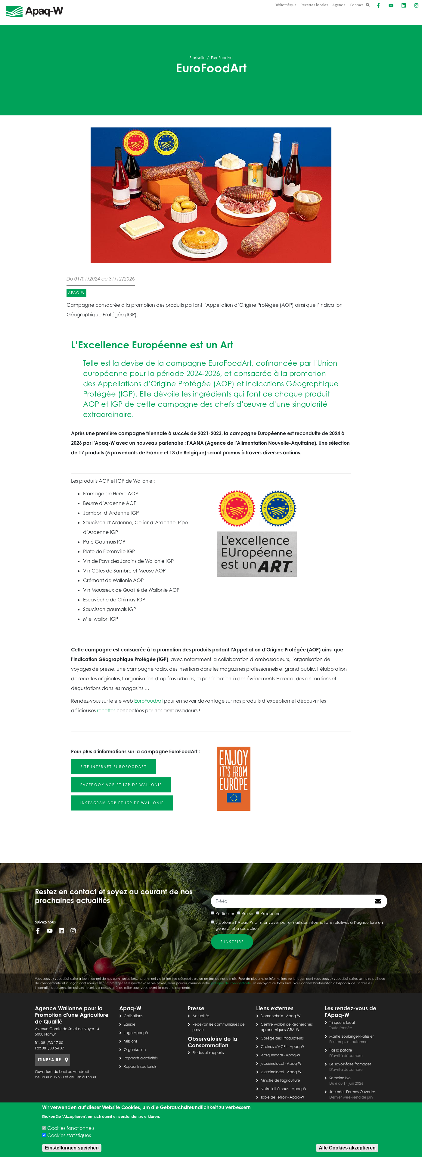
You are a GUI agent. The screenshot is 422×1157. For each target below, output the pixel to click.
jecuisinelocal (272, 1063)
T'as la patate (340, 1050)
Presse (247, 913)
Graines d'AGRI (274, 1046)
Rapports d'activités (141, 1058)
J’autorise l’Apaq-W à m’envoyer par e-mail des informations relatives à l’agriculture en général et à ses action (299, 925)
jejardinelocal (272, 1072)
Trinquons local (342, 1022)
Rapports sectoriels (140, 1066)
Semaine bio (340, 1078)
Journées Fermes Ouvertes (352, 1092)
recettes (106, 710)
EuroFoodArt (148, 701)
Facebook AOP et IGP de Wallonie (121, 784)
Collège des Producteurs (282, 1038)
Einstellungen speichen (72, 1147)
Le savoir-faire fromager (350, 1064)
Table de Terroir (274, 1097)
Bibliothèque (285, 5)
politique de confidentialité (231, 983)
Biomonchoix (272, 1016)
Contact (356, 5)
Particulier (225, 913)
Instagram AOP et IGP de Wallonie (122, 802)
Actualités (200, 1016)
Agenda (339, 5)
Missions (130, 1041)
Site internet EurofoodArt (113, 766)
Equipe (129, 1024)
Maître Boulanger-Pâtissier (351, 1036)
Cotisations (133, 1016)
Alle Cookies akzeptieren (347, 1147)
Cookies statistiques (69, 1135)
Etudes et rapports (208, 1052)
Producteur (271, 913)
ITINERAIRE (49, 1059)
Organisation (135, 1049)
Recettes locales (314, 5)
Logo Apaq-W (136, 1032)
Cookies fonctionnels (70, 1128)
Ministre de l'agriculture (280, 1080)
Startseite (198, 57)
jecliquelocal (272, 1055)
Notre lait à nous (275, 1088)
